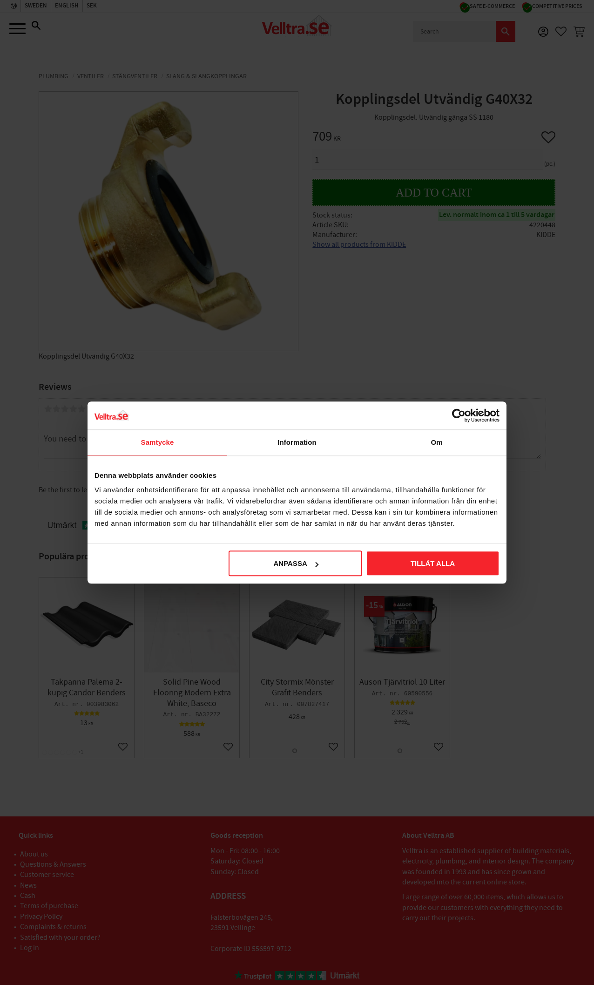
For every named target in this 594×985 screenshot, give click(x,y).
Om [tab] (436, 442)
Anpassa (295, 563)
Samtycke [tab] (157, 442)
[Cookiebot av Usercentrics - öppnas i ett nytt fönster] (459, 415)
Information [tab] (297, 442)
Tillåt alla (433, 563)
